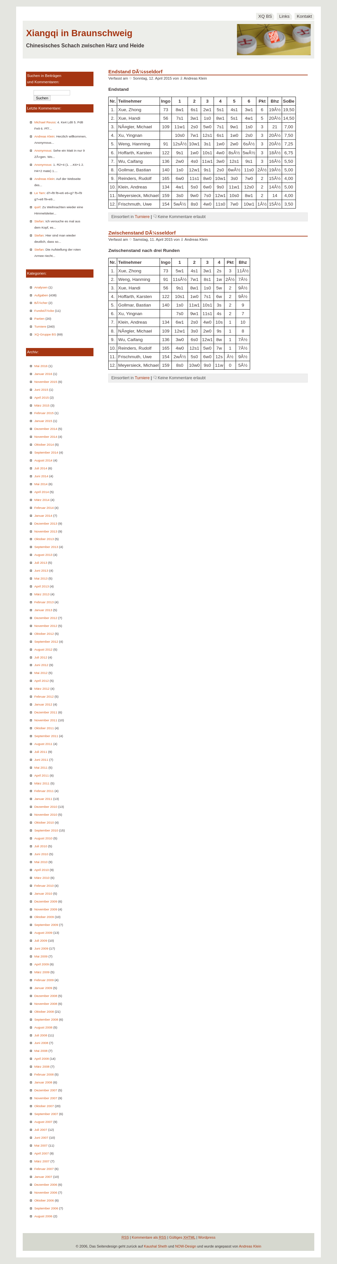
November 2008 (45, 1003)
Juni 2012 (41, 665)
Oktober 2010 (44, 822)
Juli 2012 (40, 657)
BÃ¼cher (40, 303)
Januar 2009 (43, 988)
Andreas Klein (44, 136)
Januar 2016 (43, 374)
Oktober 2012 (44, 633)
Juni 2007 (41, 1137)
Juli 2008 (40, 1035)
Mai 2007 (40, 1145)
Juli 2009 (40, 940)
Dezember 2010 (45, 806)
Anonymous (42, 150)
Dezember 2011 (45, 712)
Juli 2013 (40, 562)
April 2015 (41, 397)
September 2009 (46, 925)
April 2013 (41, 586)
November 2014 (45, 436)
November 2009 (45, 909)
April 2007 (41, 1153)
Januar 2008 (43, 1082)
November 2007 (45, 1098)
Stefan (38, 221)
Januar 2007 (43, 1176)
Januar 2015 (43, 421)
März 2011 (41, 783)
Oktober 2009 (44, 917)
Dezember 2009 (45, 901)
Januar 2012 (43, 704)
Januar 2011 (43, 799)
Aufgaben (41, 295)
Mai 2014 (40, 484)
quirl (37, 207)
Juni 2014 (41, 476)
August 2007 (43, 1122)
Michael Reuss (44, 122)
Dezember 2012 (45, 618)
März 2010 (41, 878)
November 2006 (45, 1192)
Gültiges (182, 1237)
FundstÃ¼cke (44, 310)
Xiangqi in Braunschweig (79, 33)
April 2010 (41, 870)
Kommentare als (149, 1237)
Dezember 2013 (45, 523)
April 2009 (41, 964)
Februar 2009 (44, 980)
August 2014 (43, 460)
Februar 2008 (44, 1074)
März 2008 (41, 1066)
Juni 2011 (41, 759)
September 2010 (46, 830)
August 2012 (43, 649)
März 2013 (41, 594)
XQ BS (265, 16)
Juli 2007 (40, 1129)
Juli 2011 (40, 752)
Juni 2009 (41, 948)
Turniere (40, 326)
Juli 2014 (40, 468)
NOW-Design (185, 1246)
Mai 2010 (40, 862)
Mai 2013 (40, 578)
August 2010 (43, 838)
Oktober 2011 (44, 728)
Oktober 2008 (44, 1011)
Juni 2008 (41, 1043)
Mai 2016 (40, 366)
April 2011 (41, 775)
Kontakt (304, 16)
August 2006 (43, 1216)
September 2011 (46, 736)
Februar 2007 (44, 1169)
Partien (39, 318)
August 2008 (43, 1027)
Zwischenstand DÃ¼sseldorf (141, 232)
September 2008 (46, 1019)
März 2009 (41, 972)
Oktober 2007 (44, 1106)
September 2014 (46, 452)
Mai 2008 (40, 1051)
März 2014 (41, 500)
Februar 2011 (44, 791)
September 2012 (46, 641)
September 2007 (46, 1114)
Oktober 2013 (44, 539)
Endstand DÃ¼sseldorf (135, 71)
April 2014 (41, 492)
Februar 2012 (44, 696)
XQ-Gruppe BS (45, 334)
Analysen (40, 287)
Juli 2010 (40, 846)
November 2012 (45, 626)
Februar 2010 (44, 885)
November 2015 (45, 382)
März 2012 (41, 688)
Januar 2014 (43, 515)
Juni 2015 (41, 389)
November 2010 (45, 814)
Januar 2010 (43, 893)
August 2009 (43, 932)
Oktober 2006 (44, 1200)
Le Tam (39, 193)
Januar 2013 (43, 610)
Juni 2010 (41, 854)
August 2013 (43, 555)
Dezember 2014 (45, 429)
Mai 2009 (40, 956)
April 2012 (41, 680)
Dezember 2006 (45, 1184)
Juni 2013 (41, 570)
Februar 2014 (44, 507)
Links (284, 16)
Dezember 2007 (45, 1090)
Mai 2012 (40, 673)
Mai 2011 (40, 767)
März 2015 (41, 405)
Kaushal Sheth (155, 1246)
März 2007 (41, 1161)
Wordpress (206, 1237)
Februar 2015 (44, 413)
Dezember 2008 (45, 996)
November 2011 (45, 720)
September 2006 (46, 1208)
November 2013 (45, 531)
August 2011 (43, 744)
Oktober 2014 (44, 444)
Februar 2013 (44, 602)
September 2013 (46, 547)
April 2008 (41, 1058)
